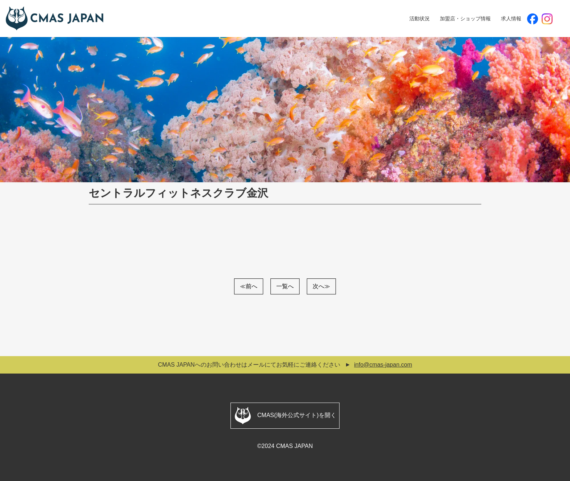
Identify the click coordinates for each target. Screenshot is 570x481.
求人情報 (511, 18)
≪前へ (248, 286)
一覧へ (285, 286)
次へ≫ (321, 286)
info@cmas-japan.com (383, 365)
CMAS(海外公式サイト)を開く (285, 415)
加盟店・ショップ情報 (465, 18)
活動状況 (419, 18)
